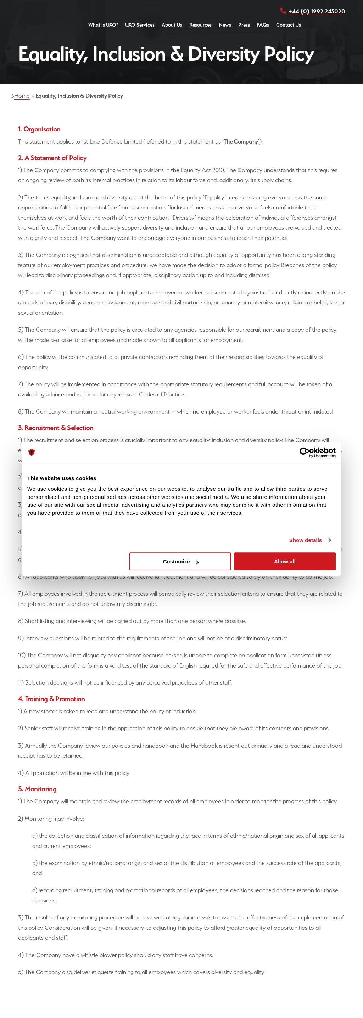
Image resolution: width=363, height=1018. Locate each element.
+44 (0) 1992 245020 (316, 11)
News (225, 25)
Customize (181, 561)
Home (22, 95)
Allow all (285, 561)
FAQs (263, 25)
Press (244, 25)
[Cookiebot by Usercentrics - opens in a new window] (305, 452)
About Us (172, 25)
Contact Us (288, 25)
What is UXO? (103, 25)
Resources (200, 25)
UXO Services (140, 25)
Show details (305, 540)
